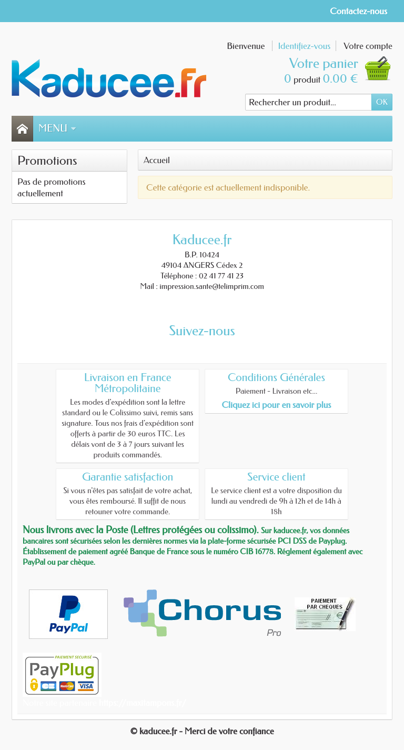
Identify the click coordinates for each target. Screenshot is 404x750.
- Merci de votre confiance (226, 731)
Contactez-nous (358, 11)
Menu (57, 128)
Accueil (157, 160)
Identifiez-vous (304, 46)
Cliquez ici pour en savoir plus (276, 404)
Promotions (47, 160)
